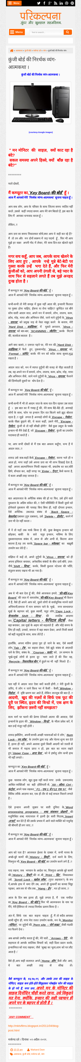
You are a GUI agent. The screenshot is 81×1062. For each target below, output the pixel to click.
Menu (16, 3)
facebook (44, 3)
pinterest (72, 3)
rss (55, 3)
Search (68, 32)
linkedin (61, 3)
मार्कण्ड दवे (35, 1054)
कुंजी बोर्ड (26, 1054)
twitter (38, 3)
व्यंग (42, 1054)
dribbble (67, 3)
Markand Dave (38, 1050)
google (50, 3)
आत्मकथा (17, 1054)
